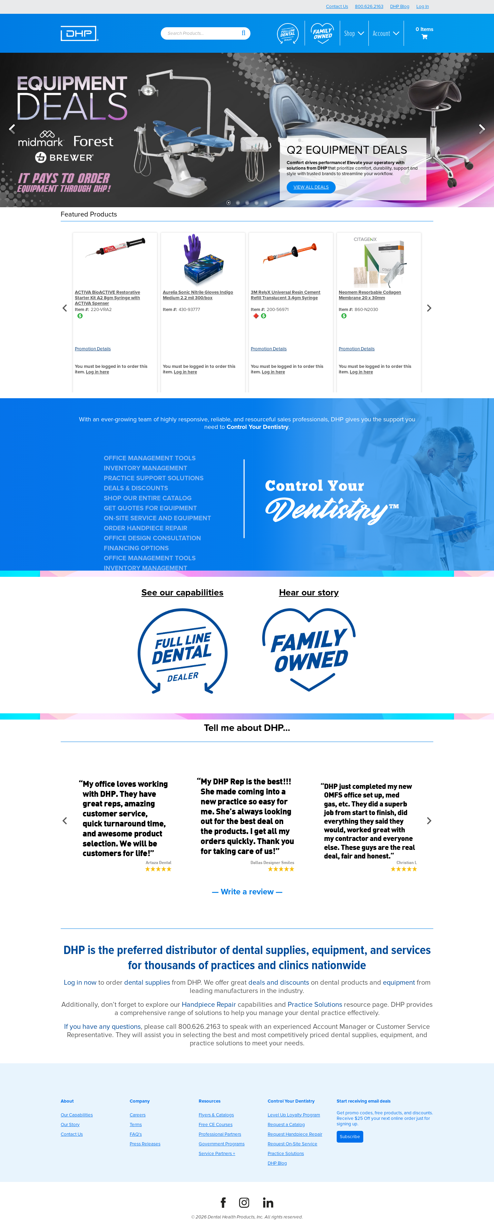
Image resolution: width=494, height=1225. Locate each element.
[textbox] (197, 34)
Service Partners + (217, 1153)
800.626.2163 (369, 6)
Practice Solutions (315, 1005)
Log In (422, 6)
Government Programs (222, 1144)
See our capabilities (182, 592)
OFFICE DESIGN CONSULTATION (152, 538)
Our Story (70, 1124)
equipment (399, 982)
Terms (136, 1124)
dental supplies (147, 982)
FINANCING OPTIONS (136, 548)
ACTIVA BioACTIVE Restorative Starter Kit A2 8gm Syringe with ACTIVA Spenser (107, 298)
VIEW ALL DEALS (311, 187)
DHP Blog (399, 6)
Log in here (97, 372)
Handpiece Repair (209, 1005)
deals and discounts (278, 982)
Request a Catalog (286, 1124)
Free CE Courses (216, 1124)
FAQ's (136, 1134)
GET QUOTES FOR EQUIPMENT (150, 508)
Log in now (80, 982)
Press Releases (145, 1144)
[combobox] (200, 34)
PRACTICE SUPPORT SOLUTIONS (154, 478)
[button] (243, 32)
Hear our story (309, 592)
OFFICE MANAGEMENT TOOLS (150, 458)
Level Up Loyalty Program (294, 1115)
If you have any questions (102, 1027)
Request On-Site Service (292, 1144)
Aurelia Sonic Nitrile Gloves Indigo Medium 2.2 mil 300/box (198, 295)
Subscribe (350, 1136)
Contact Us (337, 6)
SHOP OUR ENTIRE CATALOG (147, 498)
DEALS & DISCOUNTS (136, 488)
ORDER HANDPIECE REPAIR (145, 528)
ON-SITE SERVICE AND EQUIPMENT (157, 518)
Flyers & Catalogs (216, 1115)
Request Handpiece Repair (295, 1134)
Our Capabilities (77, 1115)
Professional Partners (220, 1134)
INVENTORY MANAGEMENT (145, 468)
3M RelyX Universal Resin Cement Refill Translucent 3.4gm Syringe (285, 295)
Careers (138, 1115)
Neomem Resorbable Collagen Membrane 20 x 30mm (370, 295)
